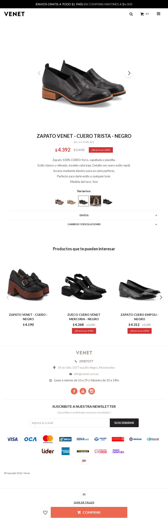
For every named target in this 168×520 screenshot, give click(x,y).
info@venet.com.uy (86, 374)
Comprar (91, 512)
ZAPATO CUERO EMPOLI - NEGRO (140, 317)
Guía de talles (84, 502)
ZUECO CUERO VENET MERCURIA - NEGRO (83, 317)
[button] (128, 73)
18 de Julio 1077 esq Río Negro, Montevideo (86, 367)
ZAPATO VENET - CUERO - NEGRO (28, 317)
